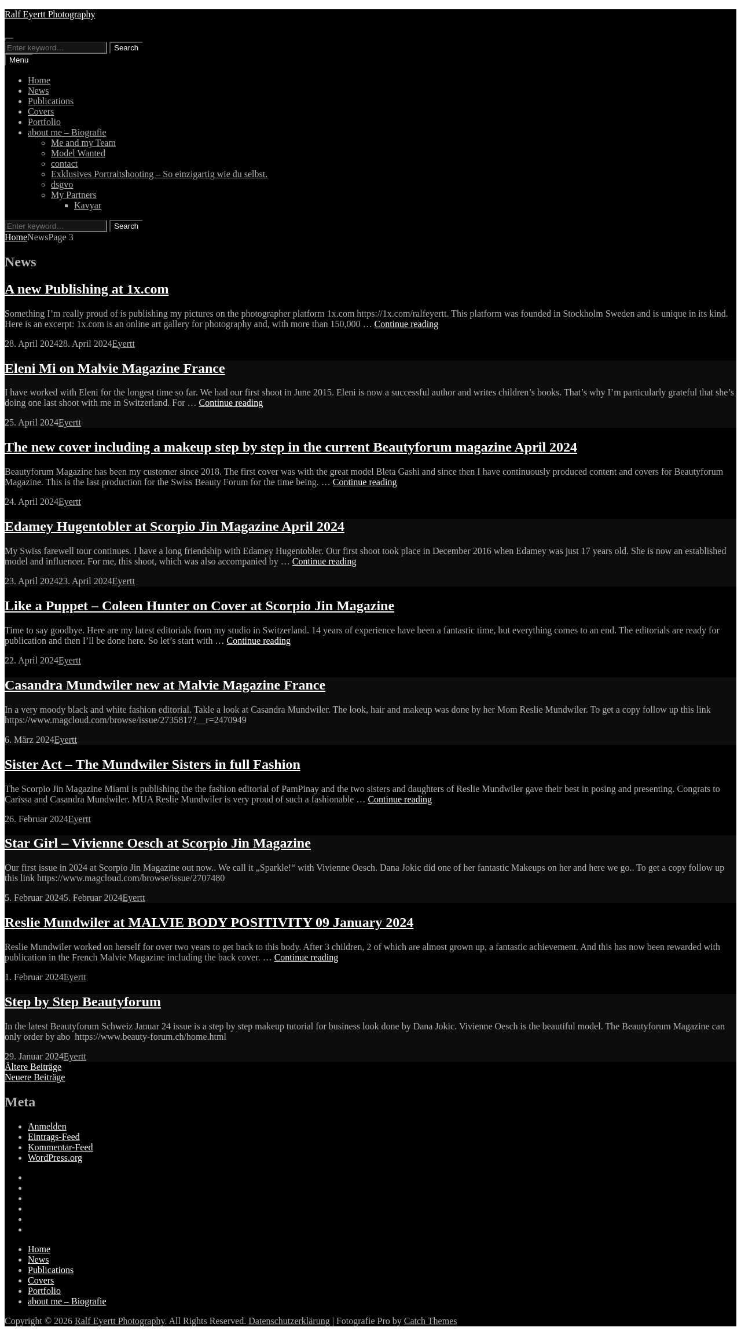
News (38, 91)
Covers (41, 111)
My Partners (74, 195)
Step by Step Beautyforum (83, 1001)
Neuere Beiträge (35, 1077)
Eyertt (123, 344)
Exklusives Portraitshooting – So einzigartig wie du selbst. (159, 174)
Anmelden (47, 1126)
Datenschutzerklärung (288, 1321)
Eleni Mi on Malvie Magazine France (115, 368)
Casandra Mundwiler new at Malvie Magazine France (165, 684)
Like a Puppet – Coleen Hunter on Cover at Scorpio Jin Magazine (199, 605)
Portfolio (44, 122)
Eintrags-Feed (54, 1137)
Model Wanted (78, 153)
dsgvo (62, 184)
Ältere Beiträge (33, 1067)
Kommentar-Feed (60, 1147)
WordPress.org (55, 1158)
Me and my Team (83, 143)
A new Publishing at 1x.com (86, 288)
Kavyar (87, 205)
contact (64, 163)
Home (39, 80)
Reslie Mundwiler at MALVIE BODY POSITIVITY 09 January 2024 (209, 922)
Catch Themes (430, 1321)
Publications (51, 101)
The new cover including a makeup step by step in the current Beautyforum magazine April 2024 (291, 446)
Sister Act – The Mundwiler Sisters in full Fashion (152, 764)
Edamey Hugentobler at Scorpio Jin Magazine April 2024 (174, 526)
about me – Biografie (67, 132)
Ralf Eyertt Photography (50, 14)
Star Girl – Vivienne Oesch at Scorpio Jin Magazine (158, 842)
